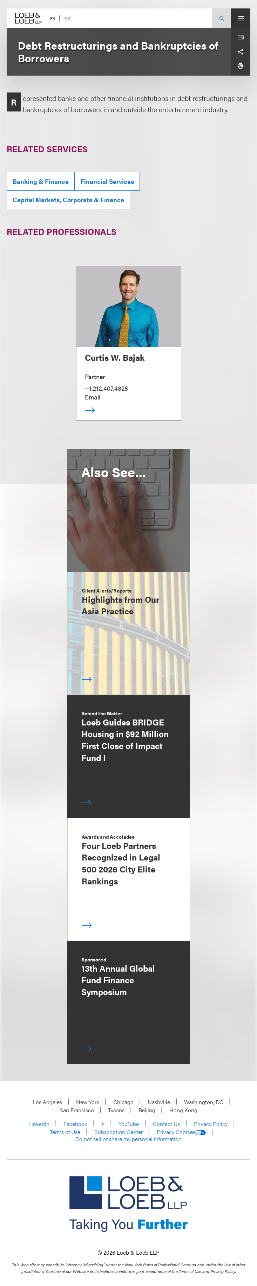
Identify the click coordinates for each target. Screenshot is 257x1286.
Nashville (159, 1102)
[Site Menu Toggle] (240, 18)
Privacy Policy (211, 1124)
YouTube (129, 1124)
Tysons (116, 1110)
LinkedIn (38, 1124)
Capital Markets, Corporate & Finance (68, 199)
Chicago (123, 1102)
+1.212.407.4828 (106, 388)
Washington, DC (203, 1102)
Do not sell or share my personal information (128, 1139)
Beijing (146, 1110)
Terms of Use (65, 1132)
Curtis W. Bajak (114, 357)
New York (87, 1102)
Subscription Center (118, 1132)
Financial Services (107, 181)
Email (92, 396)
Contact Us (166, 1124)
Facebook (75, 1124)
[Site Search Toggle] (221, 18)
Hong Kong (183, 1110)
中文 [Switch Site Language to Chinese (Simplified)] (67, 18)
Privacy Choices (181, 1132)
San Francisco (77, 1110)
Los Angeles (47, 1102)
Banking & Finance (41, 181)
